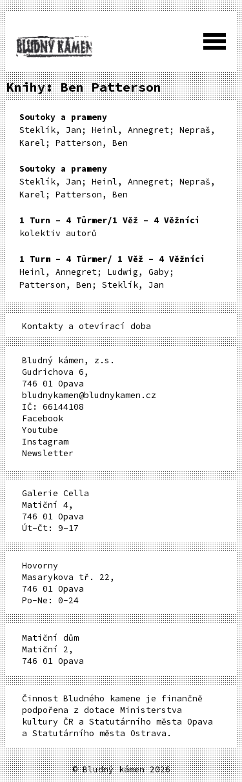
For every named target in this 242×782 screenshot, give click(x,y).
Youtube (40, 430)
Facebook (42, 418)
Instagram (45, 441)
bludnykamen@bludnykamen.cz (89, 395)
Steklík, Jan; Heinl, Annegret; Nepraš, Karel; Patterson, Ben (117, 130)
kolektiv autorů (109, 227)
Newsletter (48, 453)
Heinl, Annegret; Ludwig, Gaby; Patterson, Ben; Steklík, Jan (112, 272)
